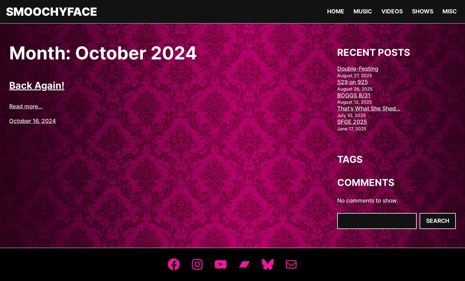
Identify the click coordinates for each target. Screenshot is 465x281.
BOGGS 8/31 (353, 95)
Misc (449, 11)
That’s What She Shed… (368, 108)
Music (362, 11)
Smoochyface (51, 11)
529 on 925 (352, 82)
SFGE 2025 (352, 122)
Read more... (25, 106)
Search (437, 220)
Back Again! (36, 85)
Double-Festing (357, 68)
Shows (422, 11)
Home (335, 11)
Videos (392, 11)
